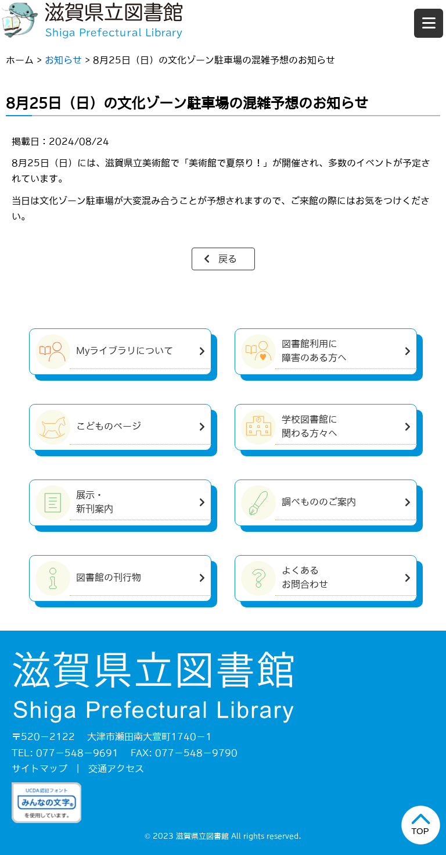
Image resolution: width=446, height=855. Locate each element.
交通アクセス (116, 768)
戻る (227, 258)
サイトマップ (39, 768)
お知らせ (63, 60)
